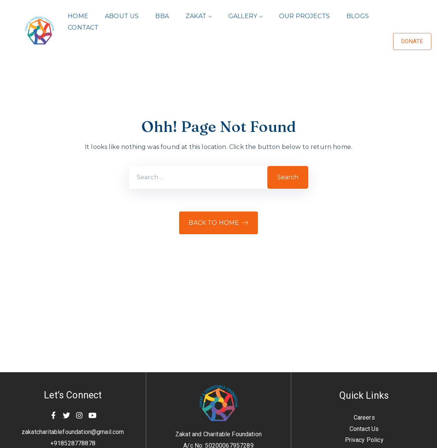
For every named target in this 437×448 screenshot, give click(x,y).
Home (78, 16)
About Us (122, 16)
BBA (162, 16)
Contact (83, 27)
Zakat (196, 16)
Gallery (242, 16)
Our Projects (304, 16)
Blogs (357, 16)
